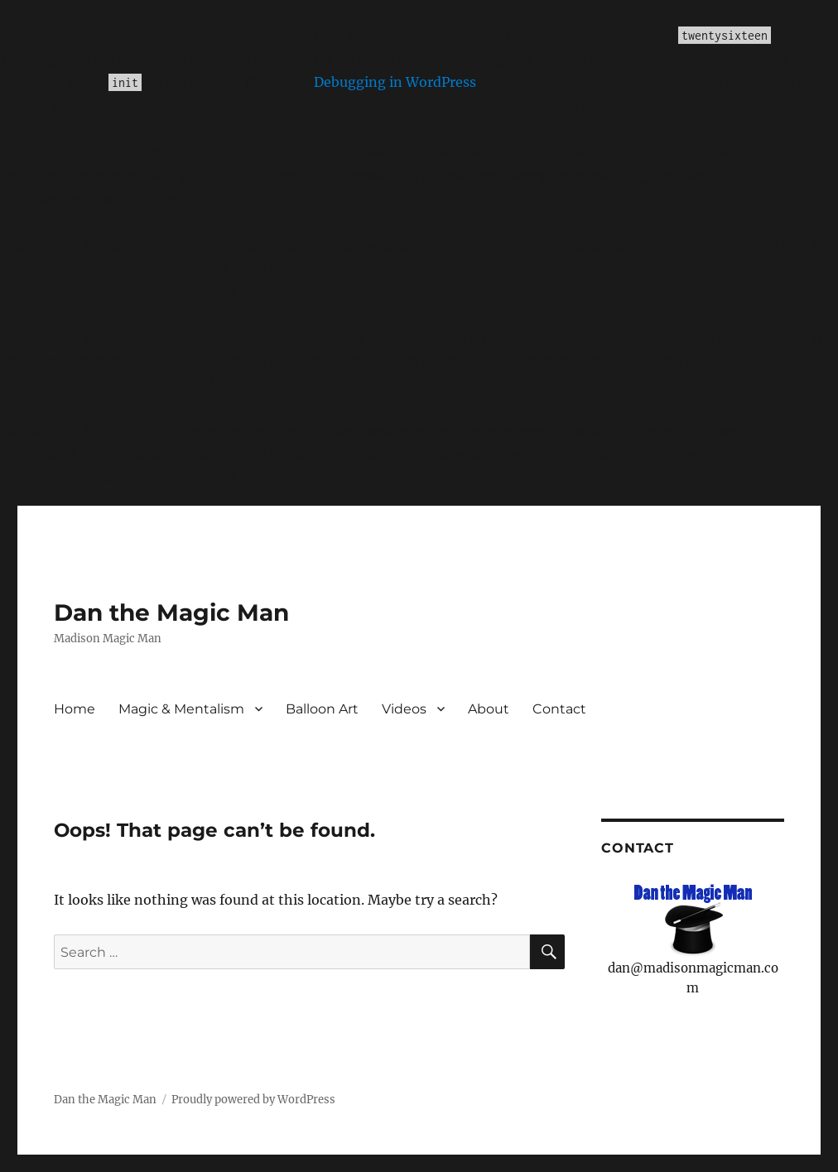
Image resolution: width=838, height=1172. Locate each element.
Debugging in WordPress (395, 82)
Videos (404, 709)
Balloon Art (322, 709)
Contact (559, 709)
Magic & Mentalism (181, 709)
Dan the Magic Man (171, 612)
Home (74, 709)
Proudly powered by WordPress (253, 1100)
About (488, 709)
